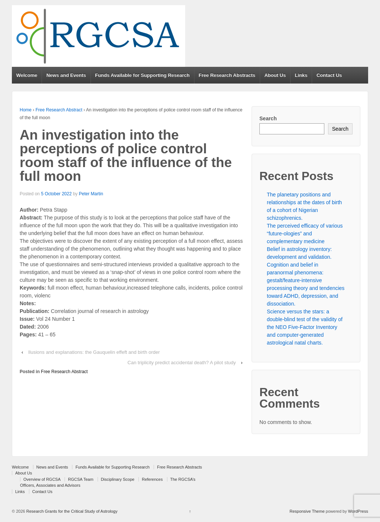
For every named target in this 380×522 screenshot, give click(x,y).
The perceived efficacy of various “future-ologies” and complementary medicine (305, 233)
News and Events (66, 75)
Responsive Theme (307, 511)
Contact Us (329, 75)
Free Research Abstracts (227, 75)
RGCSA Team (80, 479)
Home (26, 109)
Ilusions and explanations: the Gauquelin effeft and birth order (94, 352)
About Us (275, 75)
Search (268, 118)
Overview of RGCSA (41, 479)
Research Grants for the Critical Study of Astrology (71, 511)
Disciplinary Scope (117, 479)
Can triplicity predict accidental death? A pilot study (182, 362)
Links (301, 75)
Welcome (26, 75)
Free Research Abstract (59, 109)
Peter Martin (91, 193)
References (152, 479)
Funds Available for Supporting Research (142, 75)
